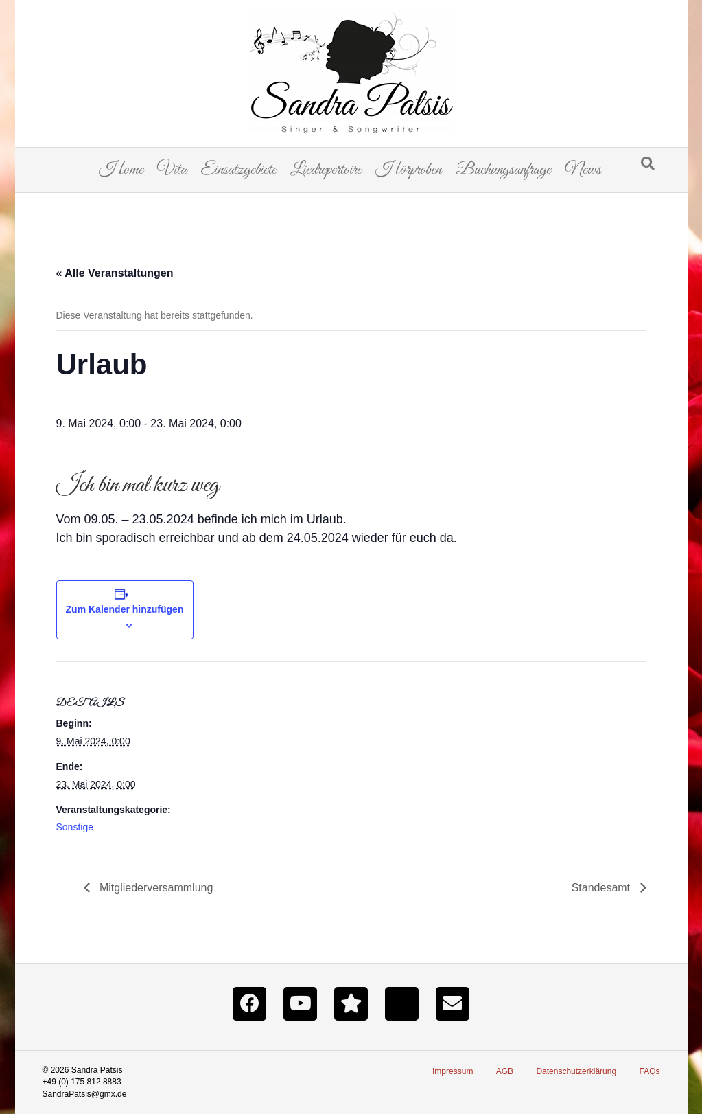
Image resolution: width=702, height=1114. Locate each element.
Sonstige (74, 826)
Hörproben (408, 170)
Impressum (452, 1071)
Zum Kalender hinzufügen (125, 609)
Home (121, 170)
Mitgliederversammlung (155, 888)
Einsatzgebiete (238, 170)
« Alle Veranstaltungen (115, 273)
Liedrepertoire (326, 170)
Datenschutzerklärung (576, 1071)
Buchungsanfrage (503, 170)
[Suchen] (647, 163)
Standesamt (602, 888)
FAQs (649, 1071)
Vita (172, 170)
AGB (504, 1071)
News (583, 170)
